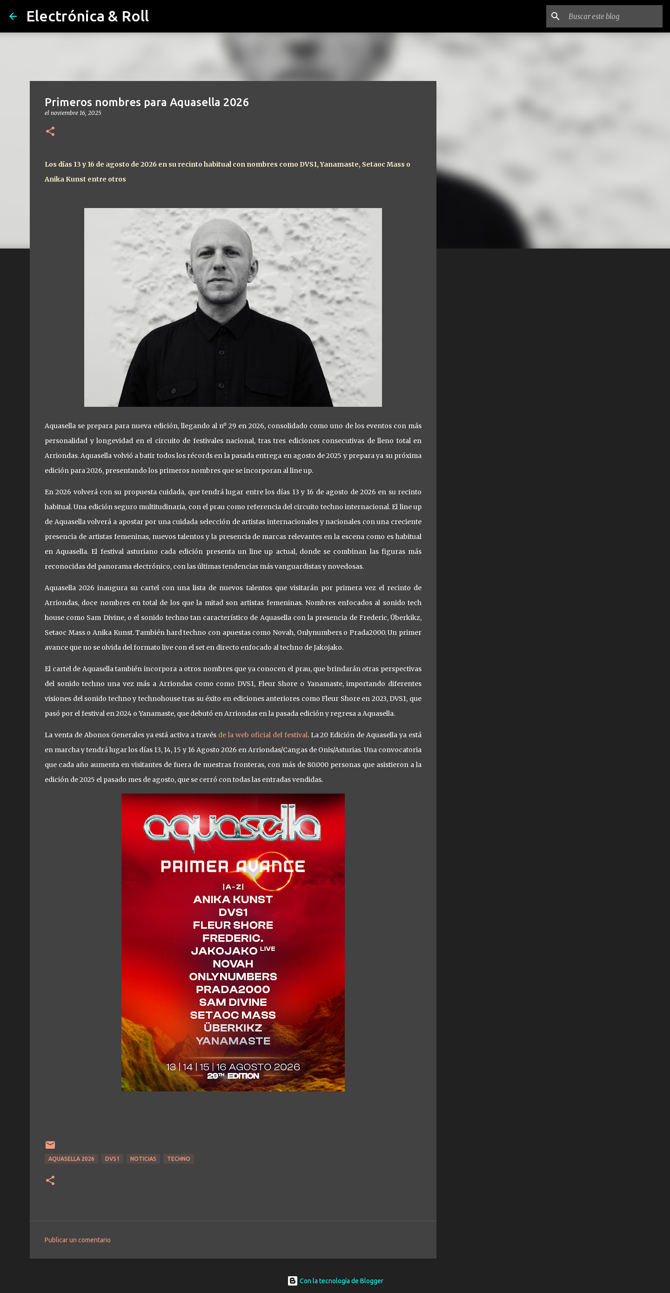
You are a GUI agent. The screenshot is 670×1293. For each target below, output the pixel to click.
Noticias (143, 1159)
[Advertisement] (484, 402)
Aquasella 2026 (71, 1159)
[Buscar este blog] (614, 16)
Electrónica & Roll (87, 15)
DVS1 (112, 1159)
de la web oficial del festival (263, 735)
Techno (178, 1159)
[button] (50, 132)
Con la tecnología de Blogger (335, 1281)
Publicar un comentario (78, 1240)
